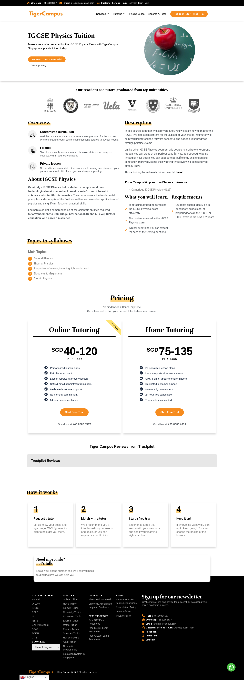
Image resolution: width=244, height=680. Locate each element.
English (27, 677)
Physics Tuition (71, 629)
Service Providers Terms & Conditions (126, 601)
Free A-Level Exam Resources (99, 637)
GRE (34, 637)
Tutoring (119, 13)
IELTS (35, 620)
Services (103, 13)
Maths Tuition (70, 625)
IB (33, 616)
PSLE (35, 612)
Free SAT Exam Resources (97, 622)
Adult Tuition (69, 641)
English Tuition (70, 620)
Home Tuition (70, 603)
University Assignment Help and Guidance (100, 605)
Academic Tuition (43, 595)
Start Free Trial (74, 412)
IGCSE (35, 608)
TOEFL (35, 633)
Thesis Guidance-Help (100, 599)
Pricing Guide (137, 13)
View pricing (39, 65)
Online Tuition (70, 599)
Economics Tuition (72, 616)
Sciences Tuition (71, 633)
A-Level (36, 599)
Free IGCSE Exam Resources (98, 630)
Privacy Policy (123, 615)
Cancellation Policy (126, 607)
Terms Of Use (123, 611)
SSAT (35, 629)
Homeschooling (71, 637)
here (179, 172)
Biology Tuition (70, 608)
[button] (26, 470)
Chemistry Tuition (72, 612)
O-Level (36, 603)
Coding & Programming (70, 648)
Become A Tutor (157, 13)
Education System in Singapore (74, 656)
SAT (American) (40, 625)
